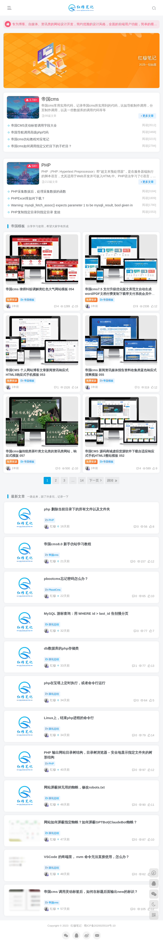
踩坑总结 (52, 624)
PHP (46, 165)
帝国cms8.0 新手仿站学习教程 (67, 544)
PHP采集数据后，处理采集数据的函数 (38, 191)
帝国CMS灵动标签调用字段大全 (34, 125)
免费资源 (12, 299)
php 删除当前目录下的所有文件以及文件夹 (77, 509)
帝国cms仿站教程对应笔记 (30, 139)
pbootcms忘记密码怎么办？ (66, 579)
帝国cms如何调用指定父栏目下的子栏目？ (41, 146)
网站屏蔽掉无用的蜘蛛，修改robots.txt (74, 787)
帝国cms (50, 99)
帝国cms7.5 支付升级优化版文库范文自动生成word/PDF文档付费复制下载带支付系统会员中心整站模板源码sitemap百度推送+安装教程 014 (120, 293)
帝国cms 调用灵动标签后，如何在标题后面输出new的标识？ (91, 892)
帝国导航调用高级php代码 (30, 132)
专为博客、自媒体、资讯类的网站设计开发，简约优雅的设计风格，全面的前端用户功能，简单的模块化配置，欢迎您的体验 (81, 24)
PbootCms (52, 589)
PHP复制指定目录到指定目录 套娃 (35, 212)
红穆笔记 (76, 925)
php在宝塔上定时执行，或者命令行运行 (75, 683)
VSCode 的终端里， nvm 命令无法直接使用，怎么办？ (86, 857)
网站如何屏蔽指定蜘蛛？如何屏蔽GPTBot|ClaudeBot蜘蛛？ (90, 822)
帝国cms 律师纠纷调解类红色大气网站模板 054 (40, 289)
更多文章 (147, 115)
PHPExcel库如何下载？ (28, 198)
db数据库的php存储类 (61, 648)
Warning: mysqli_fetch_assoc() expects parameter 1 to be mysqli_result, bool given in (72, 205)
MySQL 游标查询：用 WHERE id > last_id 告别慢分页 (86, 613)
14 (82, 480)
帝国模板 (27, 299)
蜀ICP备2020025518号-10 (99, 925)
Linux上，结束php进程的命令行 (69, 718)
